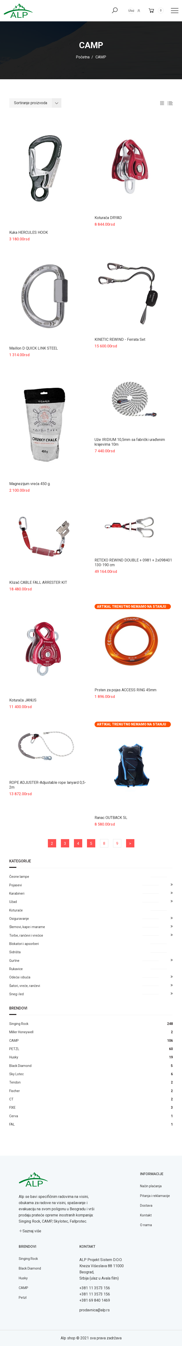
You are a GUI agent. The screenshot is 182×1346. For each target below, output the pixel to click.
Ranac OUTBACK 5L (111, 817)
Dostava (146, 1205)
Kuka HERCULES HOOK (28, 232)
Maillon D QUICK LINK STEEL (33, 348)
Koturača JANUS (22, 700)
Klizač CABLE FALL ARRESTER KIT (38, 582)
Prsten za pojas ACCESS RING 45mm (125, 690)
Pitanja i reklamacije (155, 1196)
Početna (83, 57)
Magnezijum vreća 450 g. (29, 483)
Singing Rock (28, 1259)
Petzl (23, 1297)
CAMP (23, 1288)
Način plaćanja (151, 1186)
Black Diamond (30, 1268)
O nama (146, 1225)
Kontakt (146, 1215)
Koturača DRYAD (108, 217)
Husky (23, 1278)
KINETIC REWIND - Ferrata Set (120, 339)
